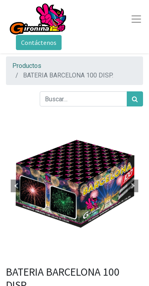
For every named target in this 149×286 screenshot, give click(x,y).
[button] (16, 186)
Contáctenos (38, 42)
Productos (26, 66)
